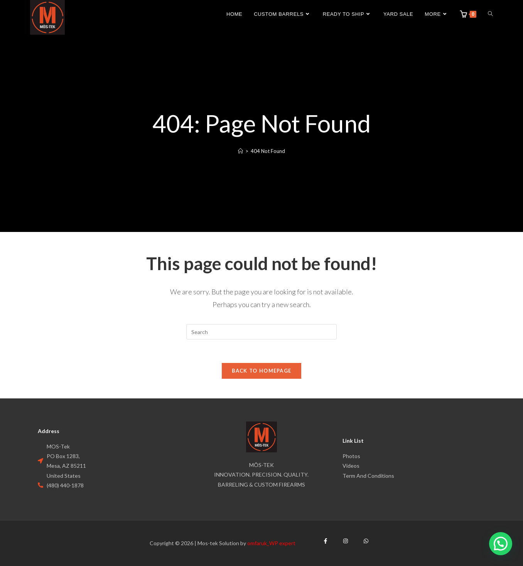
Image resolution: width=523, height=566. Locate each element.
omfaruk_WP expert (271, 543)
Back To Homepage (262, 371)
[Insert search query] (261, 331)
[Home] (240, 151)
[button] (500, 543)
